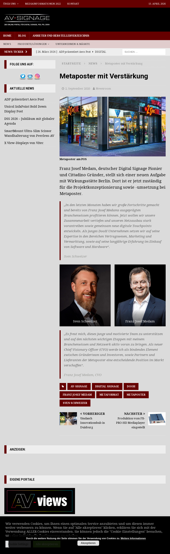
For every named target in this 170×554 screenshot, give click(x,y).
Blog (22, 35)
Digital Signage (107, 386)
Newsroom (103, 88)
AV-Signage (79, 386)
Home (7, 35)
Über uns (9, 3)
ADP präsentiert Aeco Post (24, 99)
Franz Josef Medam (77, 394)
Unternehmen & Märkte (73, 44)
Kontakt (73, 3)
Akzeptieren (88, 543)
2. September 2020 (77, 88)
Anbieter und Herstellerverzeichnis (61, 35)
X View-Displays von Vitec (23, 143)
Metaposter (136, 394)
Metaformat (109, 394)
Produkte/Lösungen (32, 44)
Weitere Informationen (133, 538)
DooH (131, 386)
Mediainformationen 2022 (43, 3)
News (7, 44)
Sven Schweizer (75, 403)
